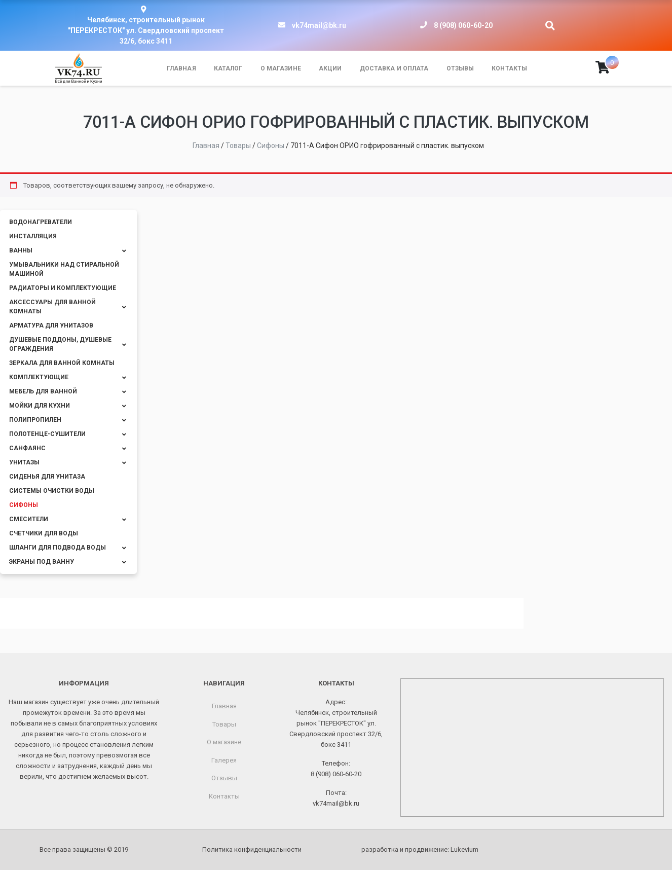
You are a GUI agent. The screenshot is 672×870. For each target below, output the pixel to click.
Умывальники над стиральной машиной (64, 269)
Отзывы (460, 68)
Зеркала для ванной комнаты (62, 363)
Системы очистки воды (51, 490)
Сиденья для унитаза (47, 476)
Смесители (28, 519)
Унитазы (24, 462)
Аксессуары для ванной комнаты (52, 307)
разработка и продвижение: (419, 849)
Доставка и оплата (394, 68)
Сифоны (23, 505)
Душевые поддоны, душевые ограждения (60, 344)
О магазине (280, 68)
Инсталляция (33, 236)
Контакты (509, 68)
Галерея (224, 760)
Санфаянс (27, 448)
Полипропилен (35, 419)
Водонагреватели (40, 222)
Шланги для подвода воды (57, 547)
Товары (224, 724)
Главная (181, 68)
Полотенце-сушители (47, 434)
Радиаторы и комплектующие (62, 288)
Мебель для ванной (43, 391)
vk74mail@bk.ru (319, 25)
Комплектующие (38, 377)
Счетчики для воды (43, 533)
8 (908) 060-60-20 (463, 25)
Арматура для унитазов (51, 325)
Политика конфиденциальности (252, 849)
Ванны (20, 250)
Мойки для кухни (39, 405)
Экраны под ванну (41, 561)
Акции (330, 68)
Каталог (228, 68)
